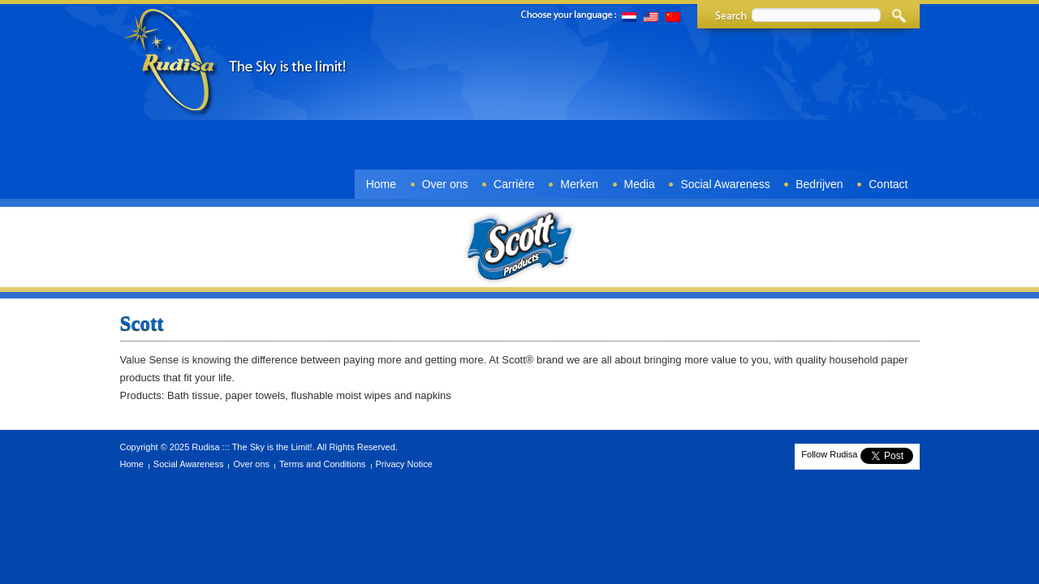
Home (381, 184)
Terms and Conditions (322, 464)
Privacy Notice (404, 464)
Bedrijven (819, 184)
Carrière (514, 184)
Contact (888, 184)
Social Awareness (725, 184)
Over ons (445, 184)
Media (639, 184)
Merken (579, 184)
